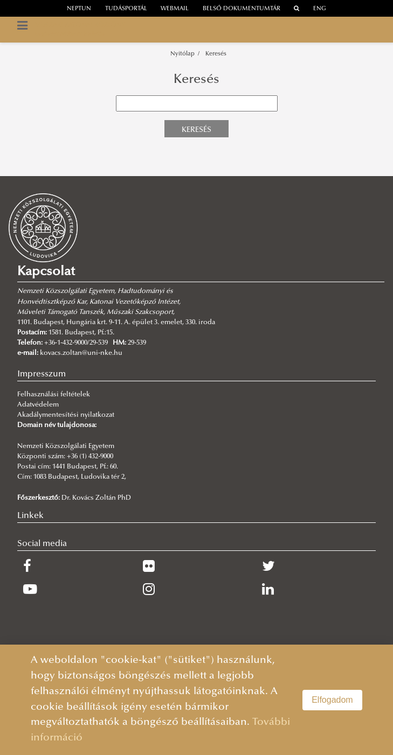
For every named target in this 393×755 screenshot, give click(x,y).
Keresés (215, 54)
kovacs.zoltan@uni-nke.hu (81, 353)
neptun (79, 9)
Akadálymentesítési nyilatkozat (65, 415)
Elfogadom (332, 699)
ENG (319, 9)
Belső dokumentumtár (241, 9)
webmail (175, 9)
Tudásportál (126, 9)
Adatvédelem (38, 405)
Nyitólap (182, 54)
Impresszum (41, 374)
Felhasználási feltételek (53, 395)
